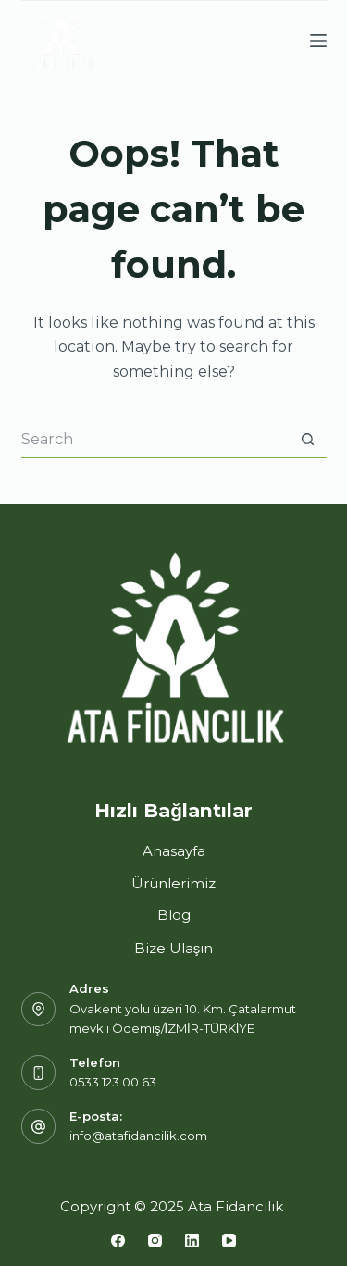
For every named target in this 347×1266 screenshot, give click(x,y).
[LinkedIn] (192, 1240)
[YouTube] (229, 1240)
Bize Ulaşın (174, 948)
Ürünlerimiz (173, 883)
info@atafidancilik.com (138, 1135)
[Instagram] (155, 1240)
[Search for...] (155, 439)
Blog (174, 915)
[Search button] (308, 439)
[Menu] (318, 40)
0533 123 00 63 (112, 1081)
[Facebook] (118, 1240)
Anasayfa (174, 851)
